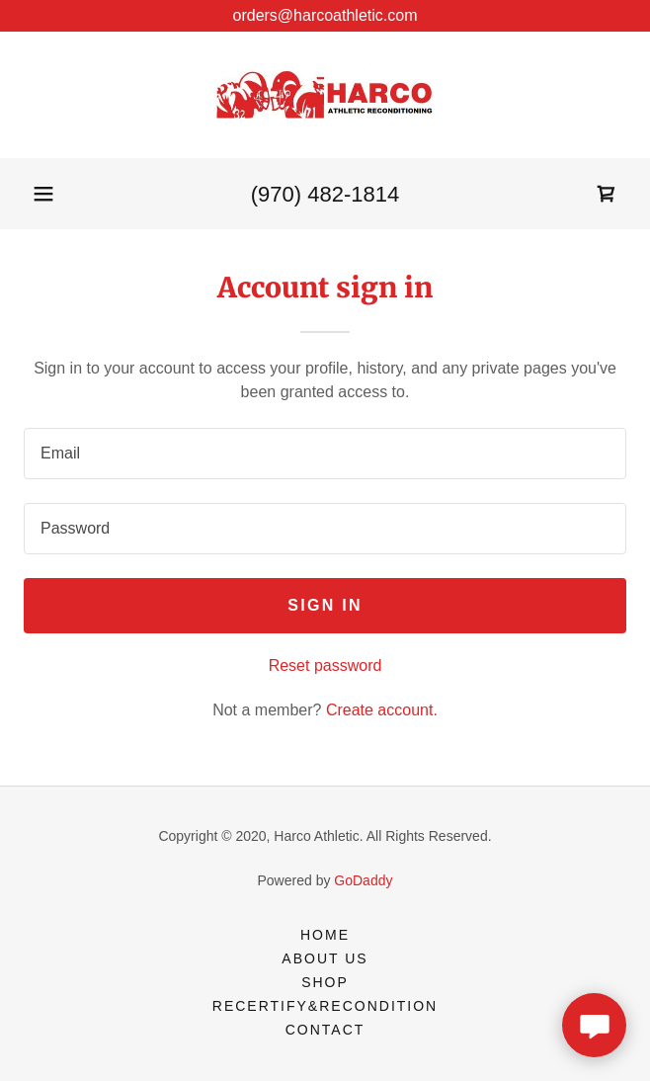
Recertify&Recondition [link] (325, 1006)
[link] (325, 94)
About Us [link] (324, 958)
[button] (43, 193)
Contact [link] (325, 1030)
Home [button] (325, 935)
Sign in (325, 605)
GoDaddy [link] (363, 880)
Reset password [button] (325, 665)
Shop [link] (325, 982)
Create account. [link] (382, 710)
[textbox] (325, 453)
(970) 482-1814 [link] (325, 194)
